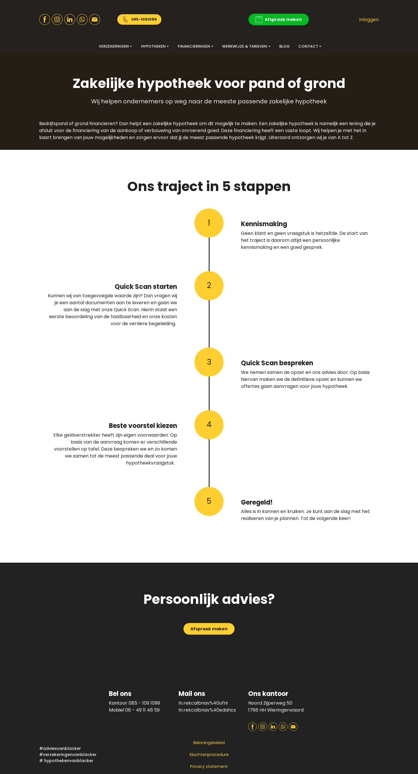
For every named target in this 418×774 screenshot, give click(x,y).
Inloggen (369, 19)
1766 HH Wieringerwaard (276, 710)
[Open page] (348, 700)
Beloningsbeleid (209, 743)
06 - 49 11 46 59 (142, 710)
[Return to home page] (209, 19)
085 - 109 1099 (144, 703)
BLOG (284, 46)
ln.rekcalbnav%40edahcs (207, 710)
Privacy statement (209, 766)
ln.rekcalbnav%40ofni (203, 703)
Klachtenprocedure (209, 754)
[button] (44, 19)
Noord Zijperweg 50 (270, 703)
